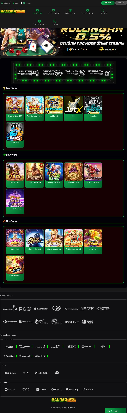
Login (121, 3)
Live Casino (70, 11)
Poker (55, 22)
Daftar (107, 3)
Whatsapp (5, 3)
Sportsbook (87, 11)
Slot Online (53, 11)
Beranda (37, 11)
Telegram (16, 3)
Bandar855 (58, 407)
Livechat (27, 3)
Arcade (103, 11)
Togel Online (39, 22)
